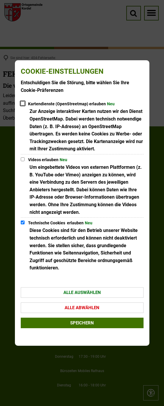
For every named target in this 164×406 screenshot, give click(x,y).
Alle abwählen (82, 307)
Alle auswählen (82, 292)
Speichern (82, 323)
